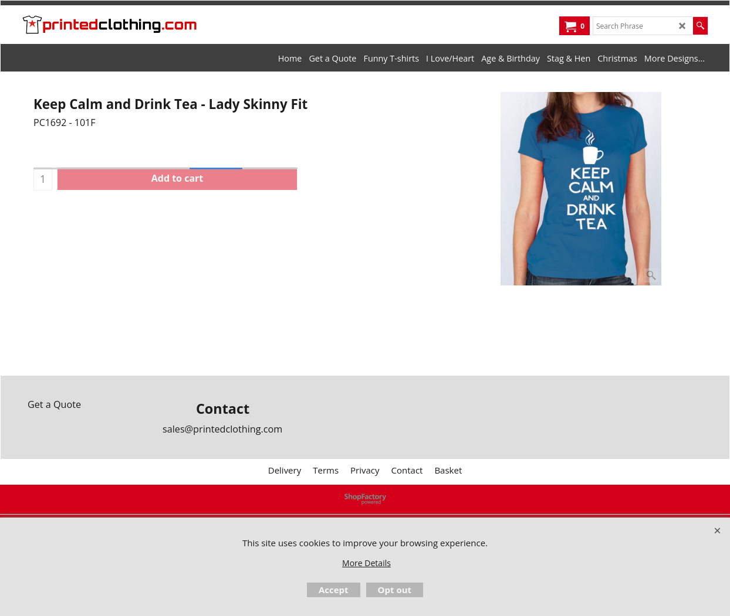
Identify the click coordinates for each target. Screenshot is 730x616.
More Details (366, 563)
